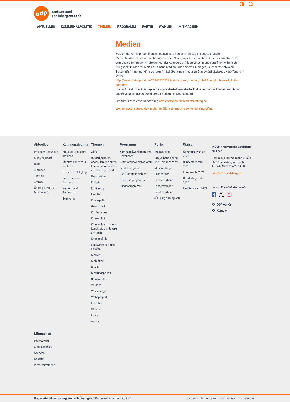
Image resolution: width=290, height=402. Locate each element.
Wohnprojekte (99, 297)
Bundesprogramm (130, 186)
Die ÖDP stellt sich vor (133, 174)
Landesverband (163, 186)
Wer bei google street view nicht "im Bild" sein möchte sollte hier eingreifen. (164, 108)
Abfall (94, 151)
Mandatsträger (163, 168)
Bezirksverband (163, 180)
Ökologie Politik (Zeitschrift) (44, 190)
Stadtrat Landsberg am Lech (74, 164)
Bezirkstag (69, 198)
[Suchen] (250, 4)
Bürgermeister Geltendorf (71, 180)
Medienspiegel (43, 158)
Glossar (96, 309)
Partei (147, 27)
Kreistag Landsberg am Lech (74, 154)
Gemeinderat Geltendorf (70, 190)
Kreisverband (162, 151)
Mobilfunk (97, 261)
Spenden (39, 353)
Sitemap (192, 398)
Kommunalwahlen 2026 (194, 154)
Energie (95, 182)
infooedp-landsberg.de (226, 173)
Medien (95, 255)
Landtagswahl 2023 (195, 188)
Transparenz (246, 398)
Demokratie (98, 176)
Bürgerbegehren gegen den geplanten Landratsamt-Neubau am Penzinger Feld (104, 164)
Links (94, 315)
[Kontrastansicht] (242, 4)
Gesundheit (98, 206)
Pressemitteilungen (46, 151)
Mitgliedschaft (43, 347)
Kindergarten (99, 212)
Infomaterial (41, 341)
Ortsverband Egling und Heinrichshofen (166, 160)
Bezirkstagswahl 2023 (193, 180)
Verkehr (96, 285)
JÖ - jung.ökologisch (167, 198)
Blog (37, 163)
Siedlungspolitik (101, 273)
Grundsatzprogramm (132, 180)
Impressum (208, 398)
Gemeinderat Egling (75, 172)
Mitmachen (188, 27)
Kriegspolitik (99, 238)
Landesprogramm (130, 168)
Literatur (96, 303)
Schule (95, 267)
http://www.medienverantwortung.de (183, 101)
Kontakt (39, 359)
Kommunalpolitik (76, 27)
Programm (126, 27)
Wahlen (166, 27)
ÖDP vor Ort (161, 174)
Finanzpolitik (99, 200)
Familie (95, 194)
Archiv (95, 321)
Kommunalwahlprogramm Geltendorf (135, 154)
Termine (39, 175)
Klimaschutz (98, 218)
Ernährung (97, 188)
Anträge (39, 182)
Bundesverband (163, 192)
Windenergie (98, 291)
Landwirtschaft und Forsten (103, 247)
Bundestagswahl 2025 (193, 164)
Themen (104, 27)
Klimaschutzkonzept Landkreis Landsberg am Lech (104, 228)
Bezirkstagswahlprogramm (136, 162)
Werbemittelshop (44, 365)
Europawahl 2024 (193, 172)
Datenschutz (227, 398)
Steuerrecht (98, 279)
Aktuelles (46, 27)
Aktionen (39, 170)
